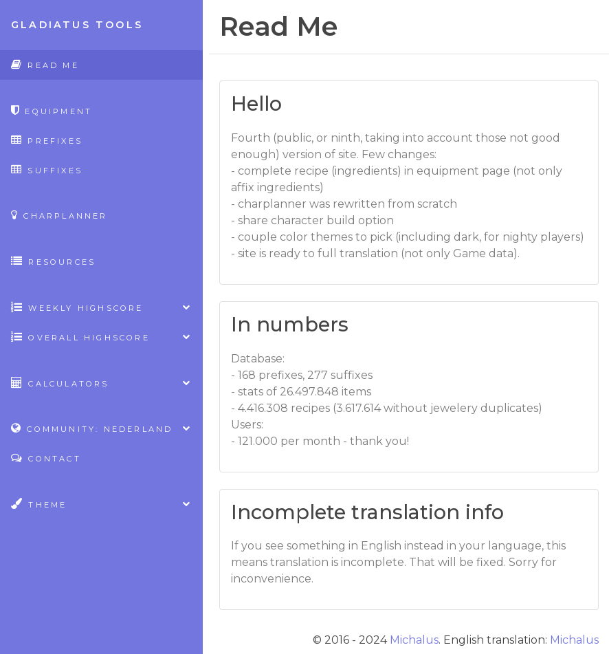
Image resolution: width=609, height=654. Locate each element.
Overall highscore (101, 336)
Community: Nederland (101, 428)
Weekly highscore (101, 307)
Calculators (101, 383)
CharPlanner (59, 215)
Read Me (45, 64)
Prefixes (46, 140)
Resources (53, 261)
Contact (46, 458)
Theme (101, 504)
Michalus (414, 639)
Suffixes (46, 169)
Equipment (51, 110)
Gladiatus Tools (77, 25)
